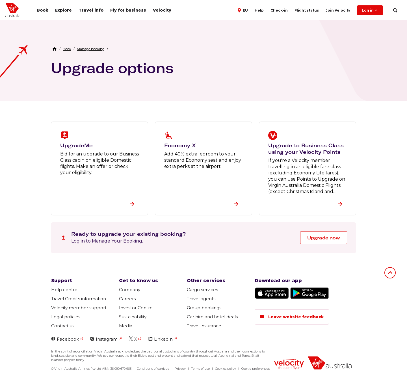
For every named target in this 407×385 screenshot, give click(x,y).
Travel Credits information (78, 298)
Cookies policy (225, 369)
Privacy (180, 369)
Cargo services (202, 289)
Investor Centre (136, 307)
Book (42, 10)
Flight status (307, 10)
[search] (395, 10)
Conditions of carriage (153, 369)
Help (259, 10)
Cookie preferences (255, 369)
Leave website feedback (292, 316)
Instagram (104, 339)
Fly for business (128, 10)
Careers (127, 298)
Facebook (65, 339)
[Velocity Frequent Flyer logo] (289, 364)
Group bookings (204, 307)
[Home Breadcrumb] (54, 49)
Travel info (91, 10)
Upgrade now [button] (323, 238)
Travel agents (201, 298)
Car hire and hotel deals (212, 316)
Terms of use (200, 369)
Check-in (279, 10)
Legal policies (65, 316)
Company (129, 289)
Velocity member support (79, 307)
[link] (67, 49)
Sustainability (132, 316)
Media (125, 325)
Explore (63, 10)
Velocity (162, 10)
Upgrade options (112, 67)
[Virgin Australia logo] (330, 363)
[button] (243, 10)
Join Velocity (338, 10)
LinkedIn (160, 339)
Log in (370, 10)
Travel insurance (204, 325)
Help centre (64, 289)
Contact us (62, 325)
